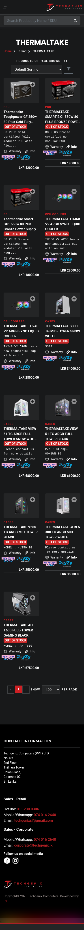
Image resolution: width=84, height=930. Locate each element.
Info (30, 151)
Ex (5, 901)
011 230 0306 (28, 809)
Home (8, 51)
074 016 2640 (45, 815)
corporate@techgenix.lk (33, 845)
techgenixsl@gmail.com (33, 820)
